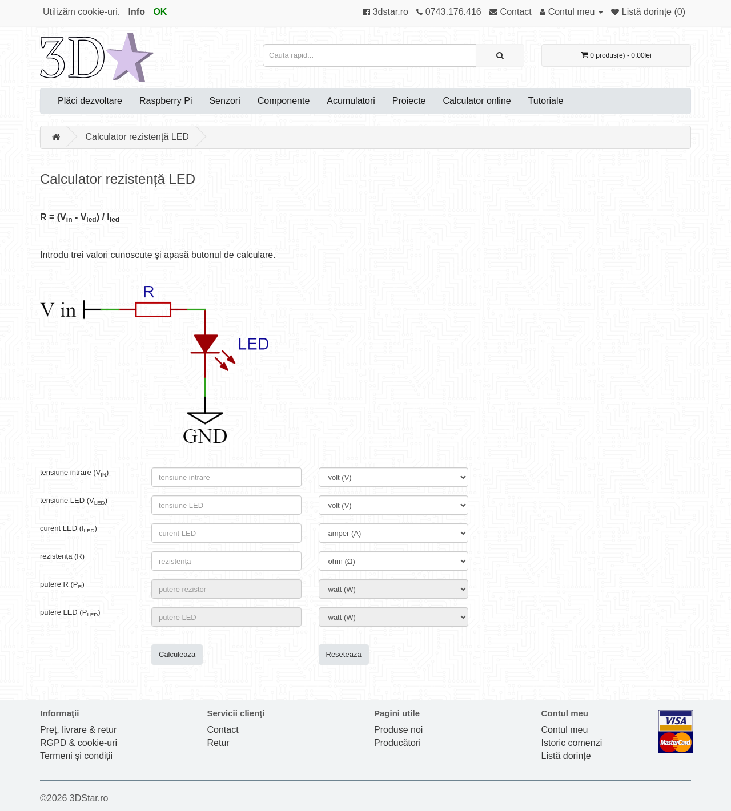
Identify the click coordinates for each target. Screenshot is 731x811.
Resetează (344, 654)
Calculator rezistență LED (136, 137)
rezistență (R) (62, 556)
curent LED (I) (68, 528)
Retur (218, 743)
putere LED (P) (70, 612)
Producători (397, 743)
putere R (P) (62, 584)
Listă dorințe (566, 756)
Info (136, 12)
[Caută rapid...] (500, 55)
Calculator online (477, 101)
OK (160, 12)
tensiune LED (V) (73, 500)
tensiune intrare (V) (74, 472)
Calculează (177, 654)
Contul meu (564, 730)
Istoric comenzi (572, 743)
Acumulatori (351, 101)
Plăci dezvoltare (90, 101)
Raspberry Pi (165, 101)
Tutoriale (546, 101)
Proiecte (409, 101)
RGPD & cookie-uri (78, 743)
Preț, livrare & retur (78, 730)
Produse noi (398, 730)
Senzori (224, 101)
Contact (223, 730)
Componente (284, 101)
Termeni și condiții (76, 756)
